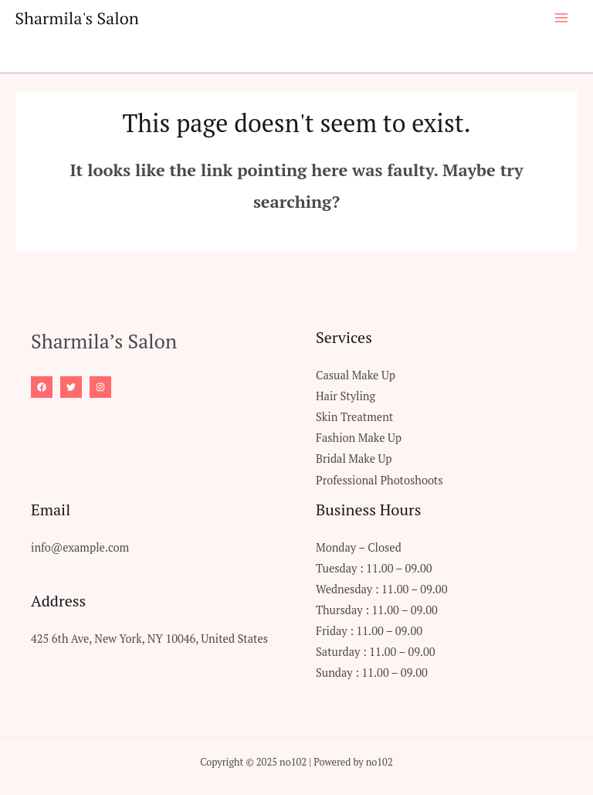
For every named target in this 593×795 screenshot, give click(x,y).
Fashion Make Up (359, 437)
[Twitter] (71, 387)
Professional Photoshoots (379, 480)
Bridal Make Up (354, 458)
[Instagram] (100, 387)
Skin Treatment (354, 416)
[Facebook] (42, 387)
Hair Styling (345, 396)
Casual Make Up (355, 375)
